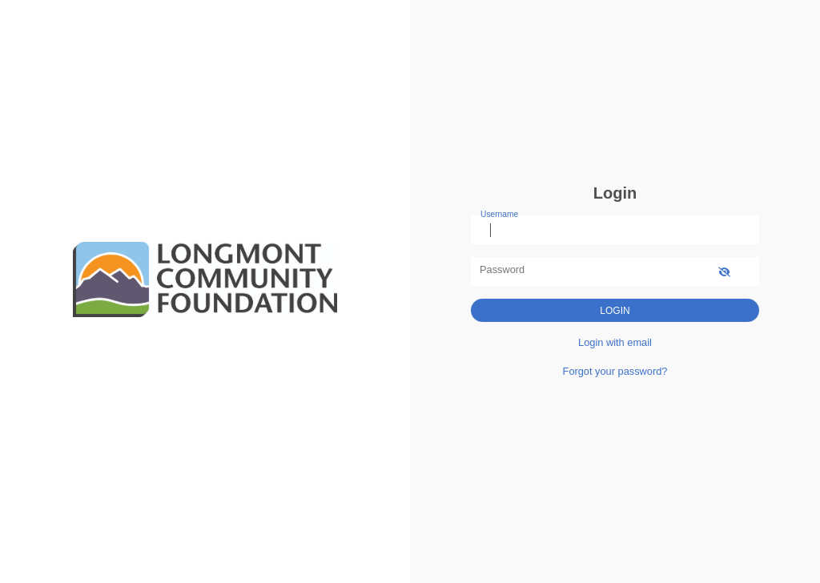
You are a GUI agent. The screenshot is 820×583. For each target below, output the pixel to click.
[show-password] (724, 271)
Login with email (615, 342)
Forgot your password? (615, 371)
